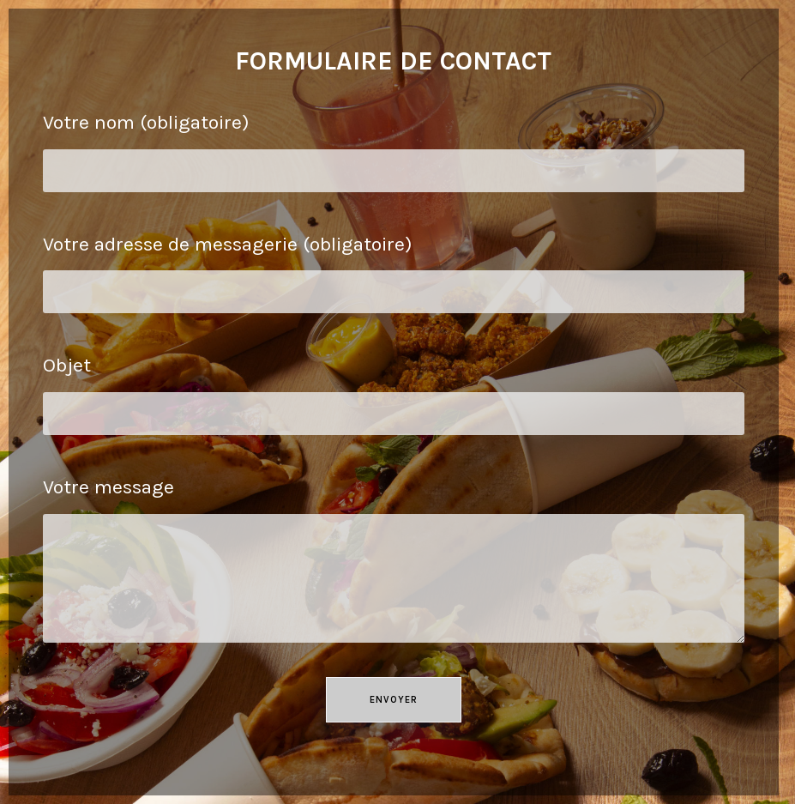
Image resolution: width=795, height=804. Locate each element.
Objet (393, 390)
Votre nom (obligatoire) (393, 147)
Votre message (393, 533)
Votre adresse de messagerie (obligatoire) (393, 269)
